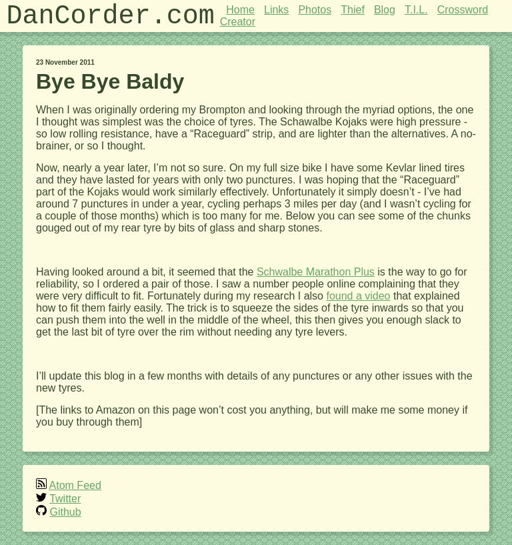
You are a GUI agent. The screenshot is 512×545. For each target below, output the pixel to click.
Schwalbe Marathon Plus (316, 272)
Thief (353, 9)
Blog (384, 9)
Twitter (65, 498)
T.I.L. (416, 9)
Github (65, 512)
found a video (358, 296)
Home (240, 9)
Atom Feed (75, 485)
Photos (314, 9)
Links (276, 9)
